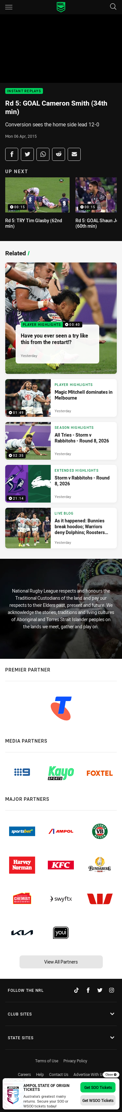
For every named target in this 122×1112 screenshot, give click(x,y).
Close (111, 1075)
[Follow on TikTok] (76, 990)
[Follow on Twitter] (99, 990)
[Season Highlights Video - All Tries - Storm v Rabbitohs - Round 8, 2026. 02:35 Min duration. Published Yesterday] (61, 441)
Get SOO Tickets (98, 1087)
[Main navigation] (8, 7)
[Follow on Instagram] (111, 990)
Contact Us (58, 1074)
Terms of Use (46, 1060)
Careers (24, 1074)
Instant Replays (24, 91)
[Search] (113, 7)
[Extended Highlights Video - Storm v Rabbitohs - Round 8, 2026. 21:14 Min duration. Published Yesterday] (61, 484)
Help (40, 1074)
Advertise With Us (89, 1074)
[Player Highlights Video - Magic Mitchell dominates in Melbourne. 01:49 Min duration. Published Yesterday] (61, 398)
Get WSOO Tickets (98, 1100)
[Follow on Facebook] (88, 990)
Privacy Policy (75, 1060)
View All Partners (61, 962)
